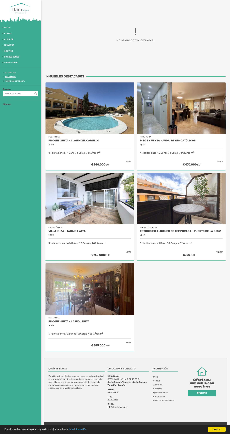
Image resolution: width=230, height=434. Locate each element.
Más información (78, 429)
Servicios (9, 45)
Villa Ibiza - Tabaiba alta (67, 231)
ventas (7, 33)
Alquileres (157, 385)
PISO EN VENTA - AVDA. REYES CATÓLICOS (168, 140)
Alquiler (8, 39)
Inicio (7, 27)
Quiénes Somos (11, 57)
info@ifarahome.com (15, 81)
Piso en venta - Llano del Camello (73, 140)
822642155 (10, 72)
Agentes (8, 51)
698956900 (10, 76)
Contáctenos (11, 63)
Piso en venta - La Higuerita (68, 321)
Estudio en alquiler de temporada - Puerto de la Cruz (180, 231)
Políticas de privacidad (163, 400)
